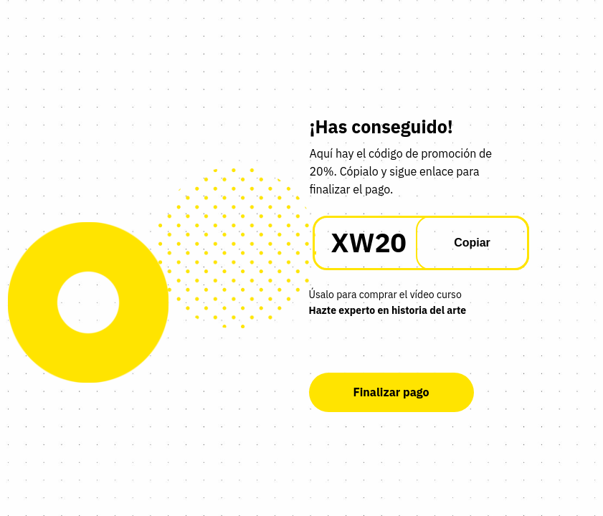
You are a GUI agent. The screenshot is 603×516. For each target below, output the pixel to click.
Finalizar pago (391, 392)
